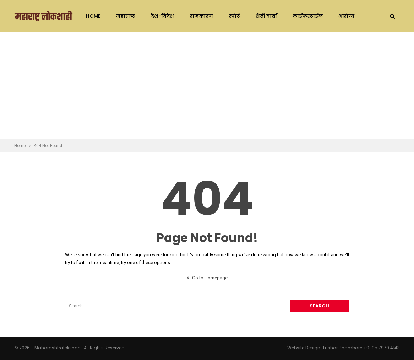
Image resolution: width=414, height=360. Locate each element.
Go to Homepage (207, 277)
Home (93, 16)
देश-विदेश (162, 16)
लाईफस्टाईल (308, 16)
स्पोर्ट (234, 16)
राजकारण (201, 16)
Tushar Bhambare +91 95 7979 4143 (361, 348)
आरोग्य (346, 16)
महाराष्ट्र (125, 16)
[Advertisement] (207, 85)
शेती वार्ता (266, 16)
